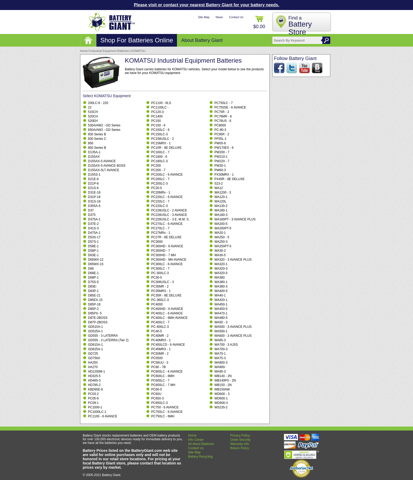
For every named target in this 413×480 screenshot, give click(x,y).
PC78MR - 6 (223, 116)
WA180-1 (221, 210)
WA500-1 (221, 331)
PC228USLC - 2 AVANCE (169, 210)
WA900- (220, 367)
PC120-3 (157, 112)
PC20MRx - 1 (160, 192)
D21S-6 (93, 188)
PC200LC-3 (159, 183)
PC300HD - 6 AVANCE (167, 246)
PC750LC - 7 (223, 103)
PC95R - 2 (221, 134)
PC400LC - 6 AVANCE (167, 313)
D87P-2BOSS (97, 322)
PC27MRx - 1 (160, 233)
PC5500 (157, 358)
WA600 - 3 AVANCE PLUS (233, 336)
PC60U (156, 394)
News (219, 17)
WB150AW (222, 389)
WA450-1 (221, 304)
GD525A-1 (95, 331)
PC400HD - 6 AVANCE (167, 309)
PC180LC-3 (159, 161)
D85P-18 (94, 304)
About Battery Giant (202, 40)
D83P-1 (93, 291)
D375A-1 (94, 219)
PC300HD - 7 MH (163, 255)
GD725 (93, 353)
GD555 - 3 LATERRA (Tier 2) (108, 340)
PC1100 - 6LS (161, 103)
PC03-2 (93, 394)
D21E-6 (93, 179)
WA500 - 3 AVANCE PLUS (233, 327)
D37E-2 (93, 224)
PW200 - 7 (221, 152)
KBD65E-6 (95, 389)
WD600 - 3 (221, 394)
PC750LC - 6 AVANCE (167, 412)
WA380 (219, 277)
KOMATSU (138, 50)
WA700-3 (221, 349)
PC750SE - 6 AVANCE (230, 107)
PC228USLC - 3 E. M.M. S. (170, 219)
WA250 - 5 (221, 237)
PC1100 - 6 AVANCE (102, 416)
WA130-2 (221, 206)
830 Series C (97, 139)
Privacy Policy (240, 435)
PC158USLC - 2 (162, 139)
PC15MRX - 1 (161, 143)
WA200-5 (221, 224)
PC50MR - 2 (160, 353)
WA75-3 (220, 358)
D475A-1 (94, 233)
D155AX (94, 157)
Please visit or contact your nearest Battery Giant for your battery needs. (206, 5)
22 (89, 107)
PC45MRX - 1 (161, 349)
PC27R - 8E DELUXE (166, 237)
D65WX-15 (96, 264)
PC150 (156, 121)
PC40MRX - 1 (161, 340)
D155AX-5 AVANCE (102, 161)
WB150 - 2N (223, 385)
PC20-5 (156, 188)
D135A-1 (94, 152)
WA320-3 (221, 268)
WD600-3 (221, 403)
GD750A (94, 358)
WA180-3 (221, 215)
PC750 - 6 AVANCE (165, 407)
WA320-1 (221, 264)
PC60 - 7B (158, 367)
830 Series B (97, 134)
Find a (300, 25)
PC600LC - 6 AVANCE (167, 371)
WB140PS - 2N (225, 380)
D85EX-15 (95, 300)
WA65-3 (220, 340)
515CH (93, 112)
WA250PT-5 (222, 246)
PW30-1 (220, 165)
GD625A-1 (95, 349)
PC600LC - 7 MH (163, 385)
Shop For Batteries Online (136, 40)
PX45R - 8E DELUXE (229, 179)
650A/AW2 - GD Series (104, 130)
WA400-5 (221, 291)
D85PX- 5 (95, 313)
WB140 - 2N (223, 376)
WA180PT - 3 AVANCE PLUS (234, 219)
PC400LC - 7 (160, 322)
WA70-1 (220, 353)
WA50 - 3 (221, 322)
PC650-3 (157, 398)
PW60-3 (220, 170)
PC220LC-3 (159, 206)
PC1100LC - (160, 107)
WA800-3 (221, 362)
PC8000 (220, 125)
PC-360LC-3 (160, 300)
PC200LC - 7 (160, 179)
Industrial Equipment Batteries (109, 50)
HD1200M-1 (96, 371)
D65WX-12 (96, 259)
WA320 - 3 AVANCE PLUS (233, 259)
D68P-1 (93, 277)
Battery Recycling (200, 456)
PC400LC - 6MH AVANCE (169, 318)
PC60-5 (156, 389)
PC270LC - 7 (160, 228)
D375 (92, 215)
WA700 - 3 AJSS (226, 345)
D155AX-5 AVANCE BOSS (106, 165)
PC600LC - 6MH (162, 376)
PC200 (156, 165)
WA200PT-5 (222, 228)
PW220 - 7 (221, 161)
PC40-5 (156, 331)
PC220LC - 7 (160, 201)
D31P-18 (94, 197)
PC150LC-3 (159, 134)
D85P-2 (93, 309)
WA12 (218, 188)
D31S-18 (94, 201)
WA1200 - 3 (222, 192)
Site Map (203, 17)
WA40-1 (220, 295)
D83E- (92, 286)
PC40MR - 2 (160, 336)
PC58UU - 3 (159, 362)
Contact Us (236, 17)
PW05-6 (220, 143)
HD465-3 (94, 380)
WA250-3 (221, 242)
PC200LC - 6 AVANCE (167, 174)
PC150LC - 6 (160, 130)
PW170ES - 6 (224, 148)
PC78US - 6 (222, 121)
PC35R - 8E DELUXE (166, 295)
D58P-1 (93, 251)
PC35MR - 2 (160, 286)
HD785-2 (94, 385)
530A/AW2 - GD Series (104, 125)
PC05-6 (93, 398)
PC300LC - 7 (160, 268)
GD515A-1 (95, 327)
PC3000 (157, 242)
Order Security (240, 440)
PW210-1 (221, 157)
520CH (93, 116)
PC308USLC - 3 (162, 282)
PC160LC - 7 (160, 152)
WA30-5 (220, 255)
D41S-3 (93, 228)
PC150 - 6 (158, 125)
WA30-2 (220, 251)
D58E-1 (93, 246)
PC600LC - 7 (160, 380)
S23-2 (218, 183)
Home (84, 50)
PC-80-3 (220, 130)
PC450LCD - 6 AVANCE (168, 345)
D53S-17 (94, 237)
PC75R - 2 (221, 112)
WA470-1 (221, 313)
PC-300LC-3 (160, 273)
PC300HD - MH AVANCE (168, 259)
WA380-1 (221, 282)
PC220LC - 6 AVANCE (167, 197)
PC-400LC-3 (160, 327)
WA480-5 (221, 318)
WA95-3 (220, 371)
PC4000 (157, 304)
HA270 (93, 367)
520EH (93, 121)
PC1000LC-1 (97, 412)
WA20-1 (220, 233)
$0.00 (259, 22)
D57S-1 (93, 242)
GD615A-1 (95, 345)
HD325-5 (94, 376)
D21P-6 (93, 183)
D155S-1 (94, 174)
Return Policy (239, 448)
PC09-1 (93, 403)
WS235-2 (221, 407)
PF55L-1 (220, 139)
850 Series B (97, 148)
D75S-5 (93, 282)
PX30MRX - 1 (224, 174)
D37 (91, 210)
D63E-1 (93, 255)
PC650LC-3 (159, 403)
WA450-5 (221, 309)
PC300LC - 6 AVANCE (167, 264)
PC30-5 (156, 277)
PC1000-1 (95, 407)
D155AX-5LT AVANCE (103, 170)
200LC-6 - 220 (98, 103)
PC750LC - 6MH (162, 416)
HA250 (93, 362)
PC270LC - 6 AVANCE (167, 224)
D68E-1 (93, 273)
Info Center (196, 440)
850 (90, 143)
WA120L (220, 201)
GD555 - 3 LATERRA (103, 336)
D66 (91, 268)
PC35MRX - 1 (161, 291)
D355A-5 (94, 206)
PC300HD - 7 (160, 251)
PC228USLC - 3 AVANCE (169, 215)
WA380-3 (221, 286)
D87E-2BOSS (97, 318)
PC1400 (157, 116)
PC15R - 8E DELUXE (166, 148)
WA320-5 (221, 273)
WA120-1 (221, 197)
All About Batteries (201, 444)
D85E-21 (94, 295)
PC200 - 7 (158, 170)
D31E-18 (94, 192)
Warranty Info (239, 444)
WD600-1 (221, 398)
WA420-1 (221, 300)
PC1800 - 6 (159, 157)
